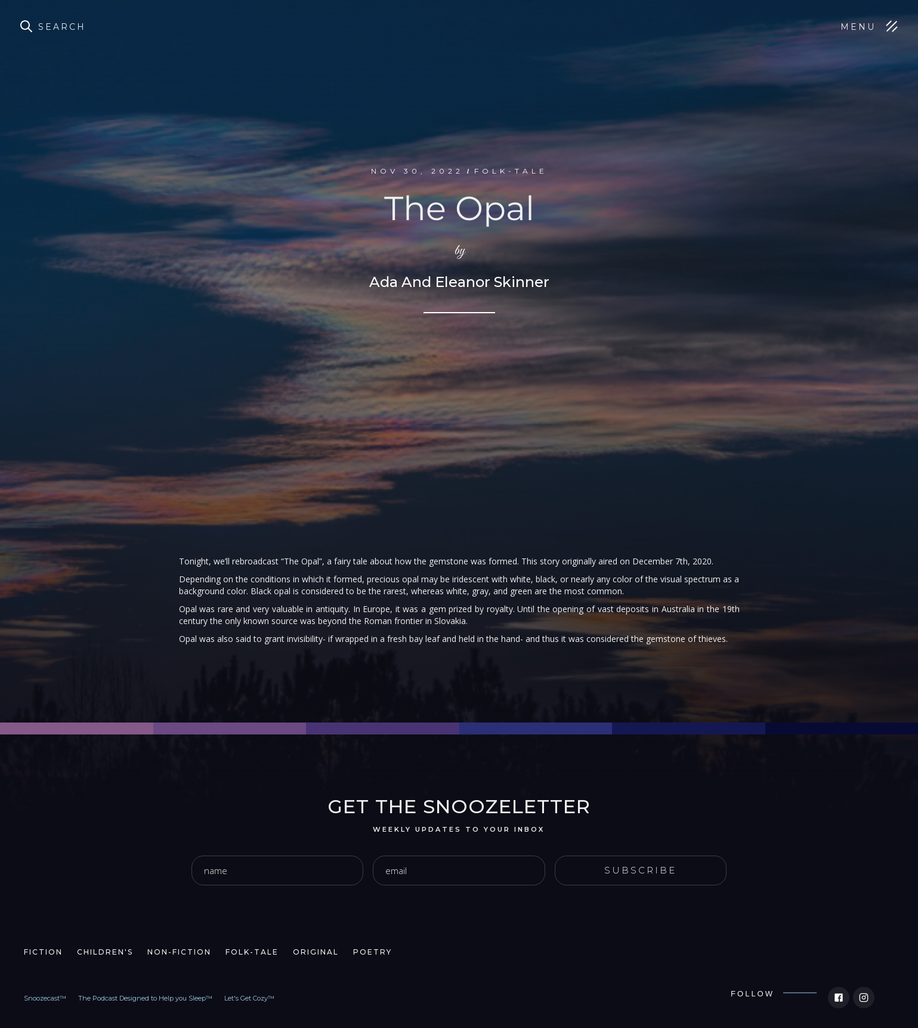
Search (62, 26)
